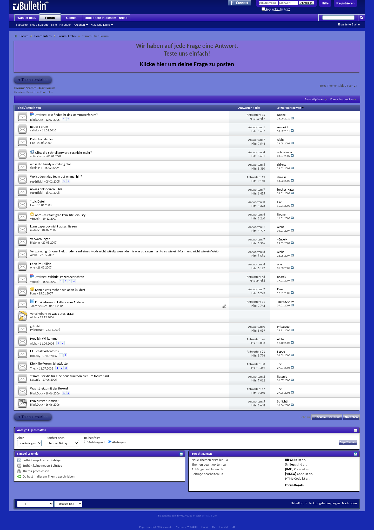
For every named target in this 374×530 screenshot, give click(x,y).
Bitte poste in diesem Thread (106, 18)
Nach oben (351, 417)
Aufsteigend (94, 442)
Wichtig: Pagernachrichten (66, 277)
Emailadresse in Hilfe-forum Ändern (59, 302)
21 (263, 351)
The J (33, 368)
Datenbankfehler (41, 139)
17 (263, 389)
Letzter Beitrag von (290, 108)
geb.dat (35, 326)
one (32, 267)
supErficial (36, 181)
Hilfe (325, 3)
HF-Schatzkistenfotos (44, 351)
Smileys (290, 464)
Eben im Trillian (40, 264)
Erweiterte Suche (349, 24)
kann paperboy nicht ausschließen (53, 226)
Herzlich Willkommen (44, 338)
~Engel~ (35, 218)
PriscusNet (37, 330)
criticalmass (37, 156)
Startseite (22, 24)
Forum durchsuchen (341, 99)
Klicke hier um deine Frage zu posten (187, 64)
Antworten (245, 108)
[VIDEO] (290, 474)
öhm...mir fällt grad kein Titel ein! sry (60, 215)
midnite (35, 230)
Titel (21, 108)
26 (263, 339)
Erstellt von (33, 108)
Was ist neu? (27, 18)
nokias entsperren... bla (46, 189)
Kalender (65, 24)
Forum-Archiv (67, 36)
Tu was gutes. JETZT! (62, 314)
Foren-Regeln (294, 485)
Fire (32, 143)
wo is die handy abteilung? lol (50, 164)
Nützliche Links (100, 24)
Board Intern (42, 36)
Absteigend (118, 442)
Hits (257, 108)
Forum (50, 18)
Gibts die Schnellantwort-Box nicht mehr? (63, 153)
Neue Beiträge (39, 24)
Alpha (33, 255)
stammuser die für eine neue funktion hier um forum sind (69, 376)
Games (71, 18)
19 (263, 177)
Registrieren (345, 3)
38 (263, 364)
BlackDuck (36, 120)
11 (263, 302)
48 (263, 277)
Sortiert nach (55, 438)
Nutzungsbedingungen (324, 503)
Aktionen (79, 24)
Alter (20, 438)
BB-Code (291, 460)
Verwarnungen (40, 239)
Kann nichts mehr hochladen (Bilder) (60, 290)
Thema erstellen (33, 79)
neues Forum (39, 127)
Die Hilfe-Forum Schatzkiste (49, 363)
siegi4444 (36, 168)
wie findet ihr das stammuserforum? (73, 115)
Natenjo (35, 379)
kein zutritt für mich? (44, 401)
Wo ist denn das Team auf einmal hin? (56, 176)
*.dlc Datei (37, 201)
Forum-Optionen (314, 99)
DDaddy (35, 356)
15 (263, 115)
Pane (33, 293)
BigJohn (35, 242)
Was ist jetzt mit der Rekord (49, 388)
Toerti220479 (38, 306)
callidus (34, 130)
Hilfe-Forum (299, 503)
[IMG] (289, 469)
